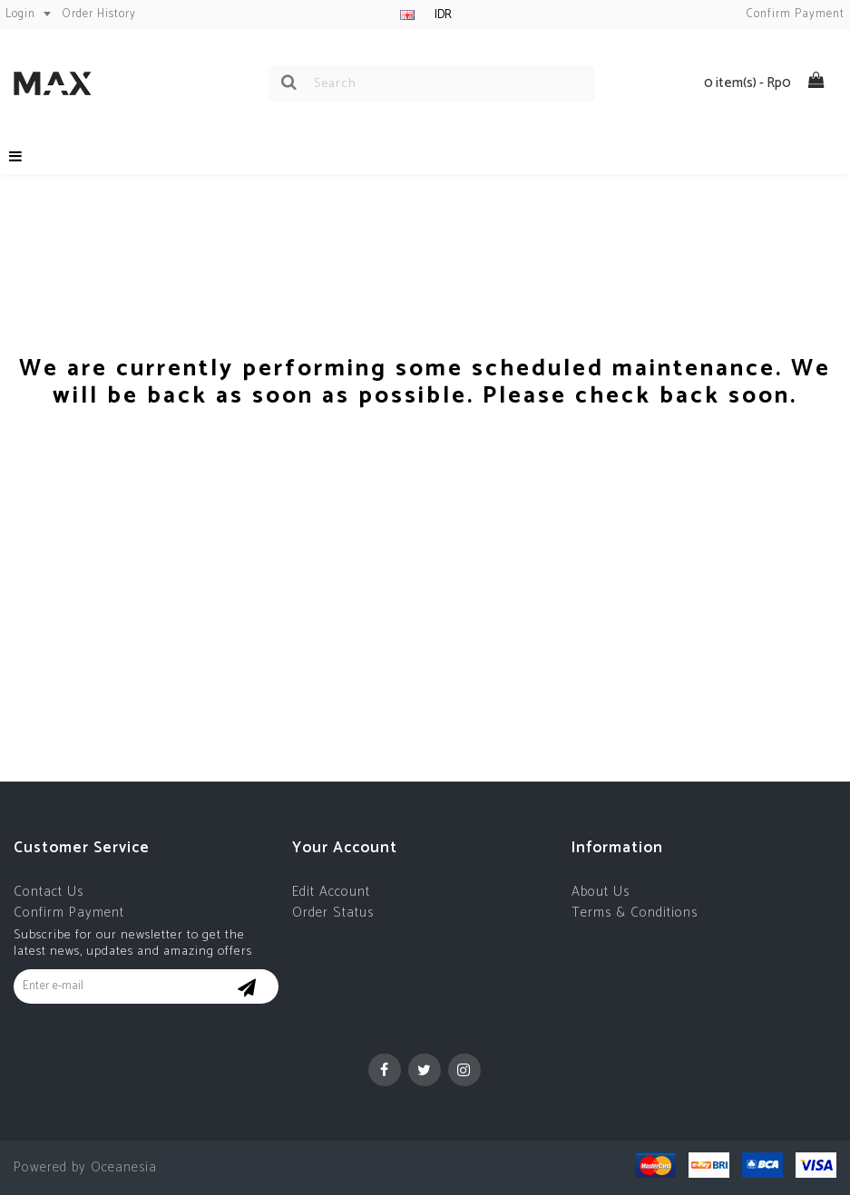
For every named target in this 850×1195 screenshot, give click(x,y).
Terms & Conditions (635, 912)
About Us (601, 891)
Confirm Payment (69, 912)
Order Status (333, 912)
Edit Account (331, 891)
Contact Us (48, 891)
